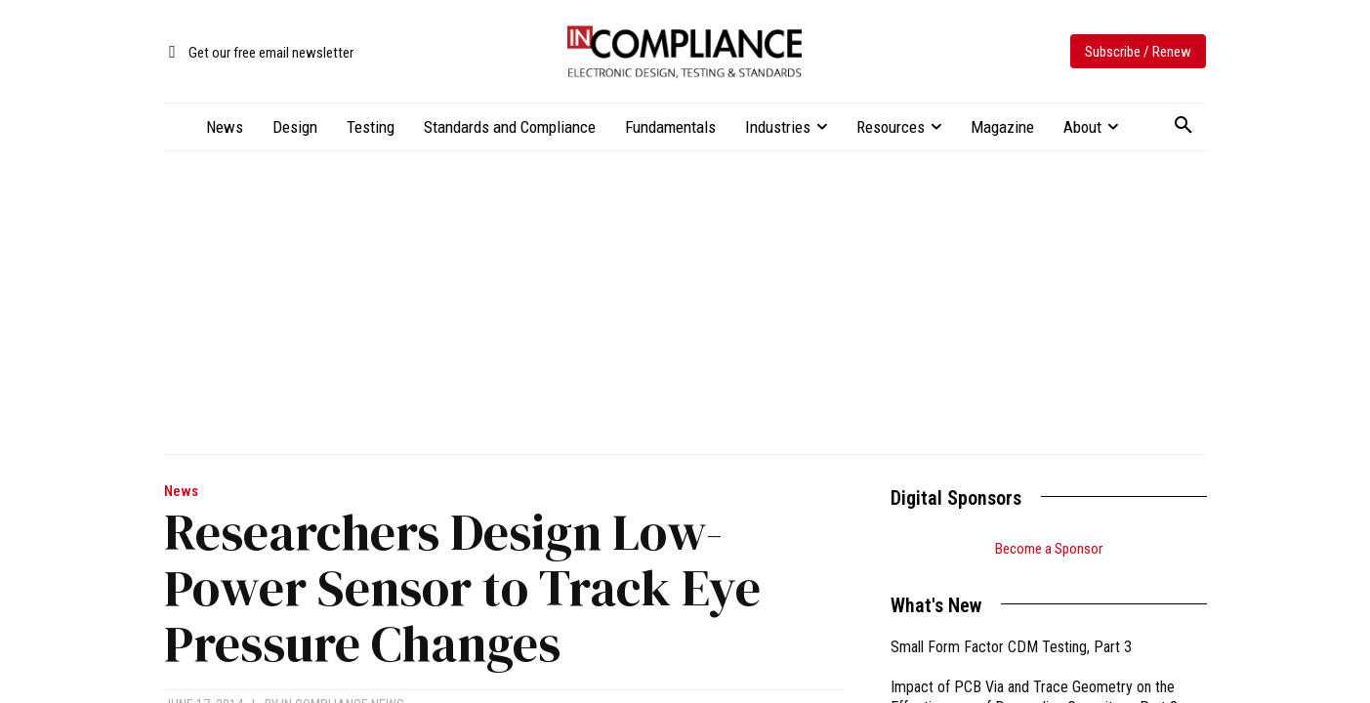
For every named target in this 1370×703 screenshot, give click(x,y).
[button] (1183, 126)
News (181, 491)
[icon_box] (258, 53)
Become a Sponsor (1048, 549)
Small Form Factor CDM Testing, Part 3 (1011, 647)
